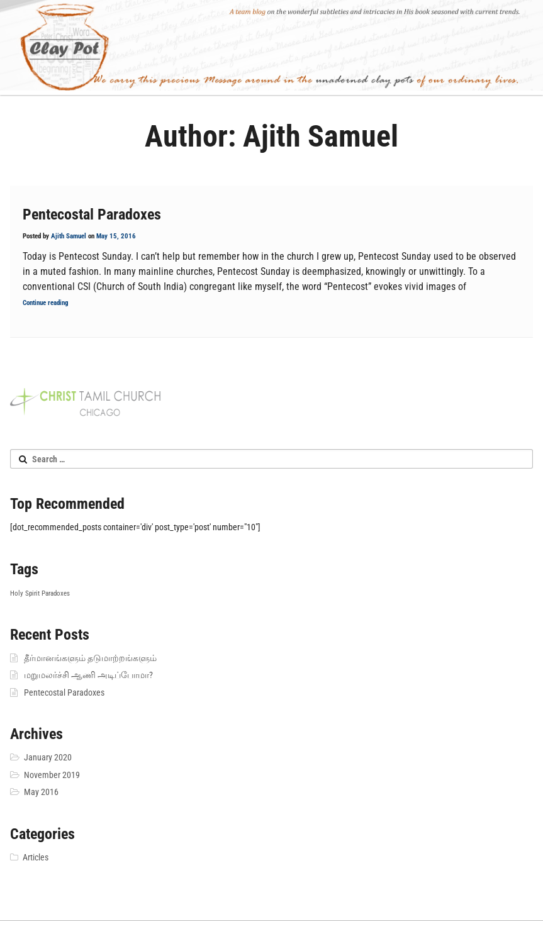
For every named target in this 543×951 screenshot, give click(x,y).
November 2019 (52, 775)
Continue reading (46, 303)
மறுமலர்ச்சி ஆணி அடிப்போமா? (88, 675)
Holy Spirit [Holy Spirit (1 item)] (25, 593)
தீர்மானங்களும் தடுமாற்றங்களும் (90, 658)
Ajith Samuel (68, 236)
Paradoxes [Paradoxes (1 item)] (56, 593)
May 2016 (41, 792)
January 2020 (48, 757)
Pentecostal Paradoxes (92, 214)
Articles (35, 857)
